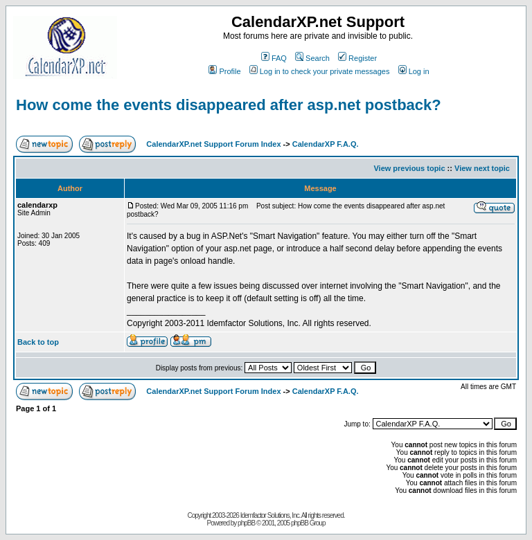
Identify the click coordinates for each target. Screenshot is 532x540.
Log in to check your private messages (319, 71)
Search (312, 58)
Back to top (38, 342)
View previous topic (409, 168)
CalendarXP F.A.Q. (325, 144)
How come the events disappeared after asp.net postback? (228, 105)
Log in (413, 71)
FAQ (274, 58)
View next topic (482, 168)
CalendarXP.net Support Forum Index (213, 144)
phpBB (246, 523)
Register (357, 58)
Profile (224, 71)
